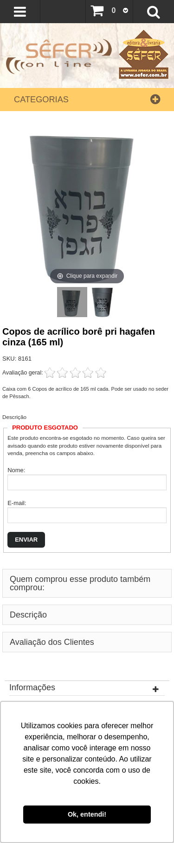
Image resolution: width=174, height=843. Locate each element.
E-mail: (16, 503)
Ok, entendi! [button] (87, 814)
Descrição (14, 417)
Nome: (16, 470)
